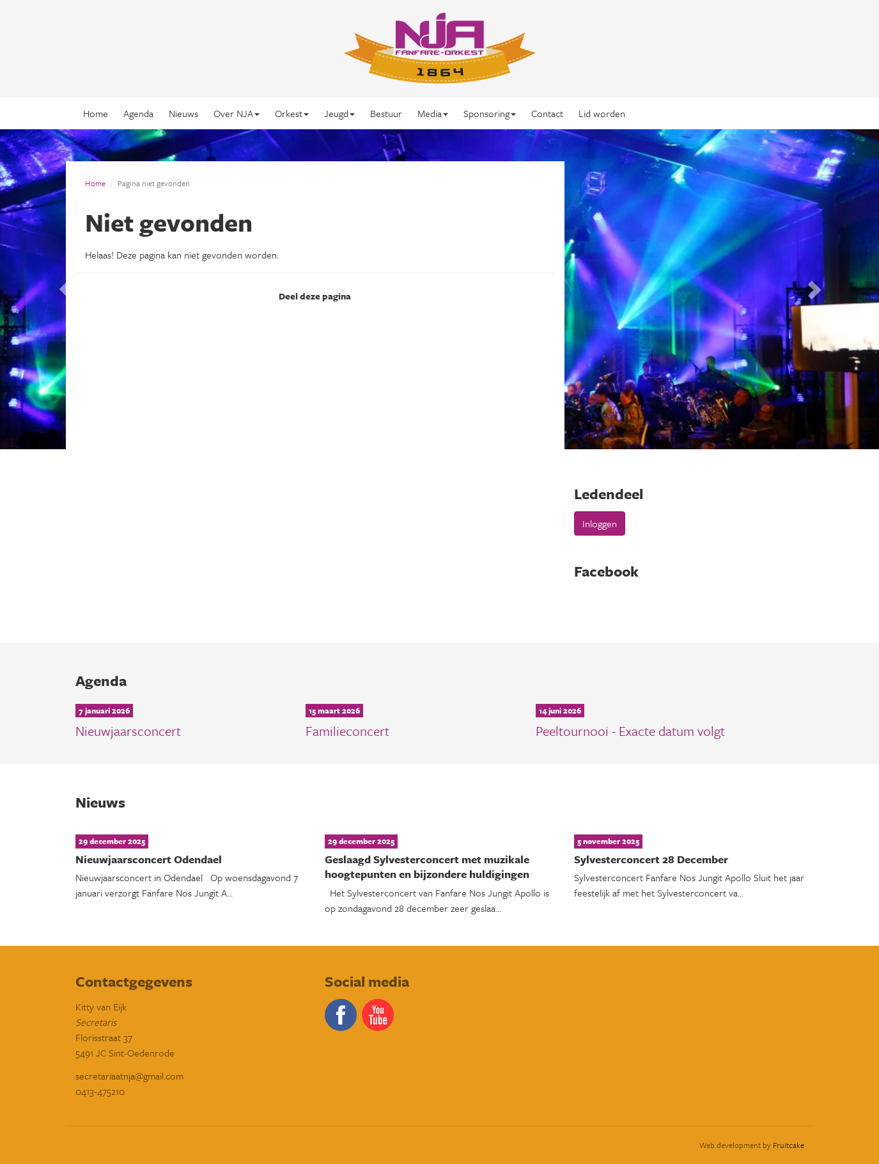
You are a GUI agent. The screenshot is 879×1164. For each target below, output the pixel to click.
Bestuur (386, 113)
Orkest (292, 113)
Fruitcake (788, 1145)
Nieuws (183, 113)
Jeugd (339, 113)
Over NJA (237, 113)
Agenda (138, 113)
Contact (547, 113)
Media (432, 113)
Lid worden (602, 113)
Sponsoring (489, 113)
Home (95, 113)
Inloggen (599, 523)
